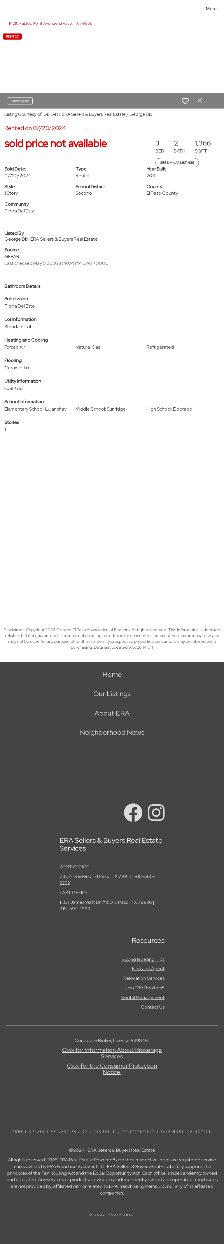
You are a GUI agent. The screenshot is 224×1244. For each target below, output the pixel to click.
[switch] (185, 100)
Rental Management (142, 997)
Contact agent (20, 101)
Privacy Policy (69, 1131)
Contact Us (152, 1007)
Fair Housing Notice (186, 1131)
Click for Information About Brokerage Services (112, 1053)
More (211, 9)
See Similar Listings (177, 163)
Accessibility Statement (124, 1131)
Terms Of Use (29, 1131)
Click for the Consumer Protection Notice (112, 1069)
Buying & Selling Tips (143, 959)
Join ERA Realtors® (144, 988)
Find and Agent (148, 969)
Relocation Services (143, 978)
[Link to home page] (7, 8)
